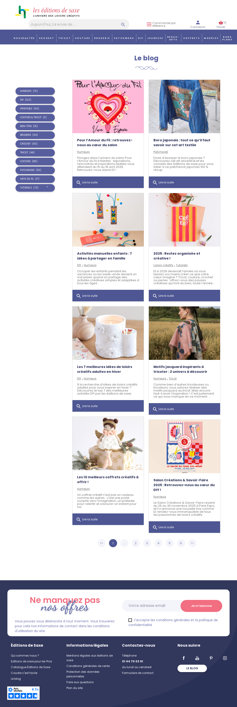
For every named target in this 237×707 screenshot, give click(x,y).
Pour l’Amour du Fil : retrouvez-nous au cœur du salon (104, 142)
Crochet (46, 38)
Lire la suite (86, 182)
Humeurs (83, 152)
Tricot (64, 38)
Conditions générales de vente (88, 666)
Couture (82, 38)
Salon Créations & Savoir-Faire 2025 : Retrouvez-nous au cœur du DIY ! (184, 485)
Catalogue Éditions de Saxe (30, 667)
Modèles (211, 38)
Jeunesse (155, 38)
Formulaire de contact (137, 673)
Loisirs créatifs (163, 265)
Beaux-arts (173, 38)
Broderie (102, 38)
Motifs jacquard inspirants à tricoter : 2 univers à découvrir (180, 369)
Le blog (16, 679)
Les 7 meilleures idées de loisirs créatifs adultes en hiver (104, 369)
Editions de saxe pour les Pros (31, 661)
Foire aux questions (80, 682)
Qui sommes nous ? (25, 656)
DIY (140, 38)
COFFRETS (191, 38)
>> (192, 543)
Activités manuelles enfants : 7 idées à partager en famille (104, 256)
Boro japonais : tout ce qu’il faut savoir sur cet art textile (181, 142)
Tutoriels (182, 265)
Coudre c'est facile (24, 673)
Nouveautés (24, 38)
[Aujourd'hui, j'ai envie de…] (78, 24)
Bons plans (227, 38)
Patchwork (124, 38)
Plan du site (74, 688)
